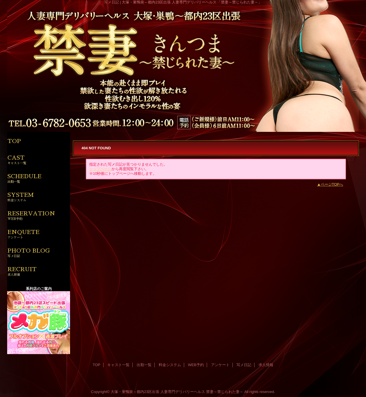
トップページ (100, 169)
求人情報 (265, 365)
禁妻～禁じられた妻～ (224, 392)
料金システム (170, 365)
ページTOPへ (332, 184)
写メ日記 (243, 365)
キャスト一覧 (118, 365)
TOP (14, 141)
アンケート (220, 365)
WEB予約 (196, 365)
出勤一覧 (144, 365)
